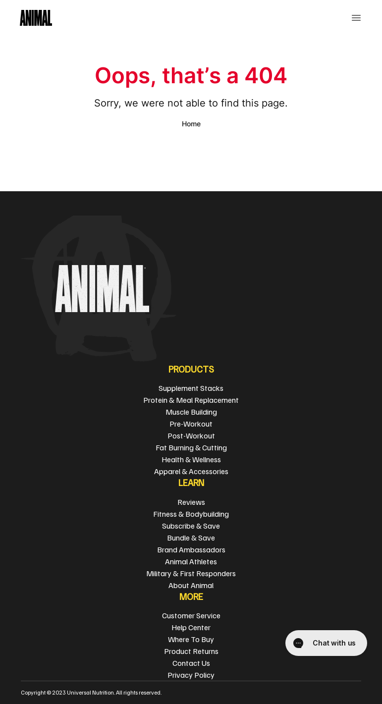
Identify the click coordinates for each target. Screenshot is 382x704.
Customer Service (191, 615)
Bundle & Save (191, 537)
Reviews (191, 502)
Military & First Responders (191, 573)
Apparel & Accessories (191, 471)
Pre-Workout (191, 424)
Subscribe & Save (191, 526)
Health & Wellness (191, 459)
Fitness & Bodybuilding (191, 514)
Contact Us (191, 663)
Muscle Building (191, 412)
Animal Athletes (191, 561)
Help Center (191, 627)
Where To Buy (191, 639)
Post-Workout (191, 435)
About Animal (191, 585)
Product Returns (191, 651)
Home (191, 123)
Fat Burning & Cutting (191, 447)
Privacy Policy (191, 675)
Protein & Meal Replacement (191, 400)
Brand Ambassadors (191, 549)
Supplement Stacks (191, 388)
